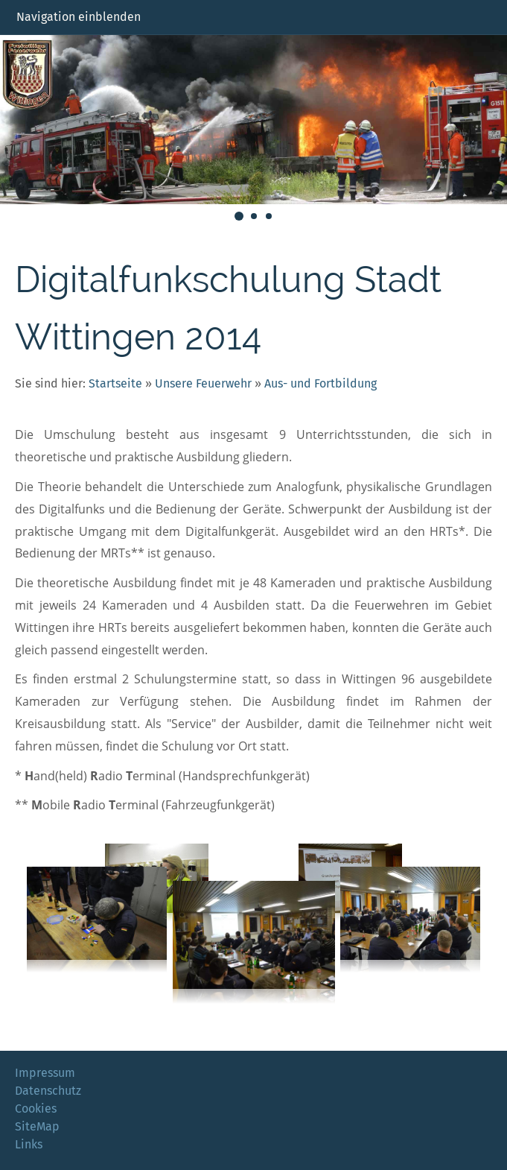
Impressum (45, 1073)
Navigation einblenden (78, 17)
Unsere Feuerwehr (203, 383)
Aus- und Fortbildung (320, 383)
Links (28, 1144)
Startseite (115, 383)
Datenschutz (48, 1091)
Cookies (36, 1108)
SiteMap (37, 1126)
